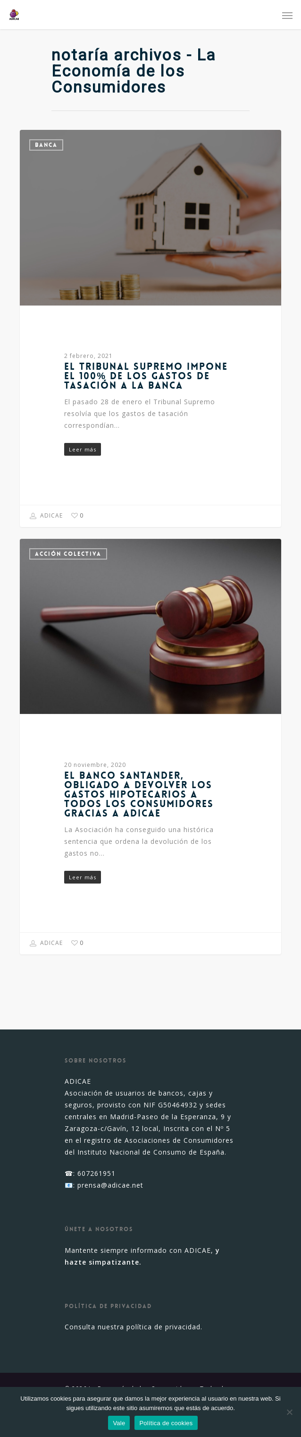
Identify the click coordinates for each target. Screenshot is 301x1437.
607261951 (96, 1173)
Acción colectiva (68, 554)
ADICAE (46, 516)
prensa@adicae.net (110, 1185)
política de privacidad (163, 1326)
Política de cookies (165, 1423)
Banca (46, 145)
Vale (119, 1423)
